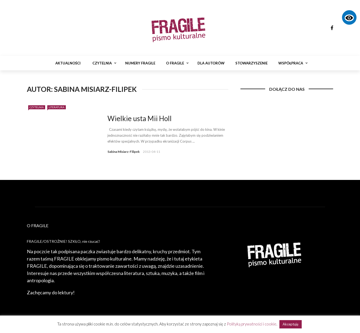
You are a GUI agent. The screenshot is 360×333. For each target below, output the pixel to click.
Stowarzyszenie (251, 63)
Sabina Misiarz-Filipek (123, 152)
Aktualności (68, 63)
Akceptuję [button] (290, 324)
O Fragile (175, 63)
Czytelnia (102, 63)
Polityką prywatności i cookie (251, 323)
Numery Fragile (140, 63)
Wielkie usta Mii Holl (139, 118)
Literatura (56, 107)
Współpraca (290, 63)
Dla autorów (211, 63)
